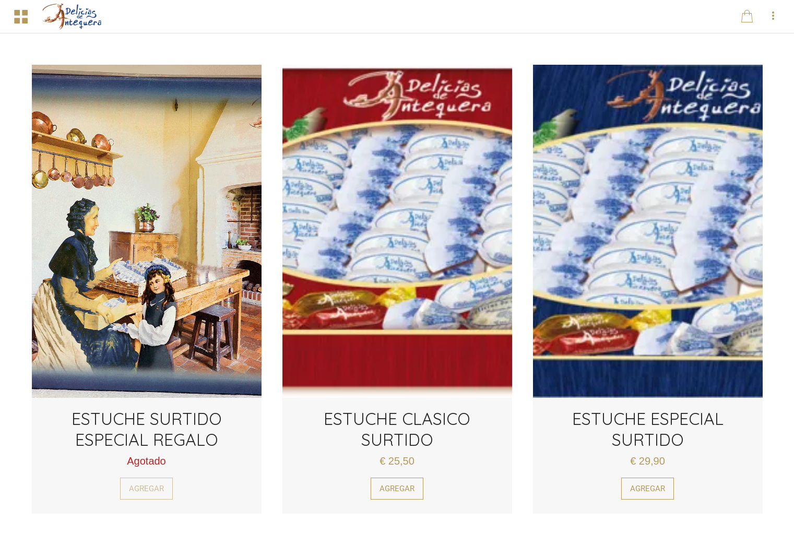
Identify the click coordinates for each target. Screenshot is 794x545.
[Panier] (747, 16)
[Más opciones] (773, 16)
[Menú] (20, 16)
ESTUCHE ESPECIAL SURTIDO (648, 429)
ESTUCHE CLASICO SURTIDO (397, 429)
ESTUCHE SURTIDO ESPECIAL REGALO (147, 429)
